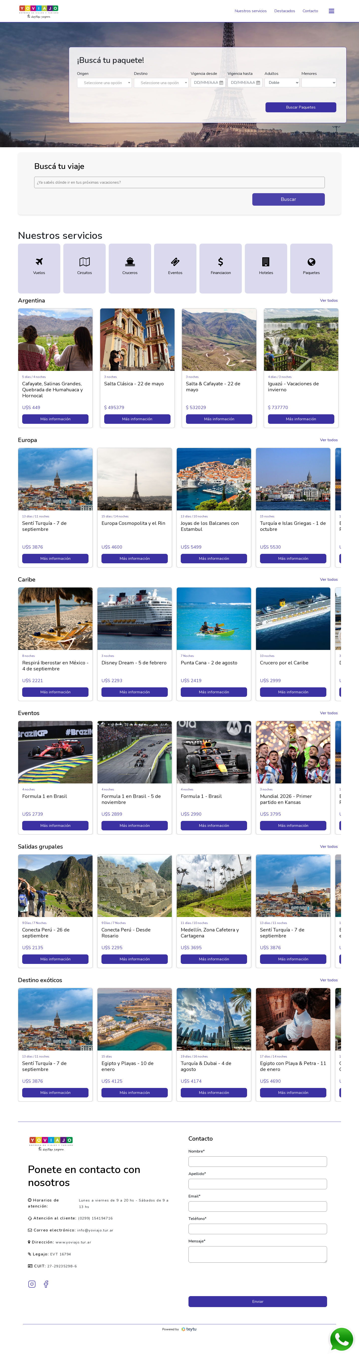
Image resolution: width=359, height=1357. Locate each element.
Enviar (258, 1301)
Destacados (284, 11)
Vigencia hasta (240, 73)
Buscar (288, 199)
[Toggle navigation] (331, 11)
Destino (141, 73)
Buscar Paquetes (301, 107)
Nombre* (196, 1151)
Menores (309, 73)
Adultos (271, 73)
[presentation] (258, 1279)
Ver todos (329, 300)
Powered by (179, 1329)
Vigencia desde (204, 73)
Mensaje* (196, 1241)
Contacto (310, 11)
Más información (55, 419)
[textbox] (104, 82)
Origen (83, 73)
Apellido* (197, 1174)
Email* (194, 1196)
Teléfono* (197, 1218)
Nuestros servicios (251, 11)
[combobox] (104, 83)
